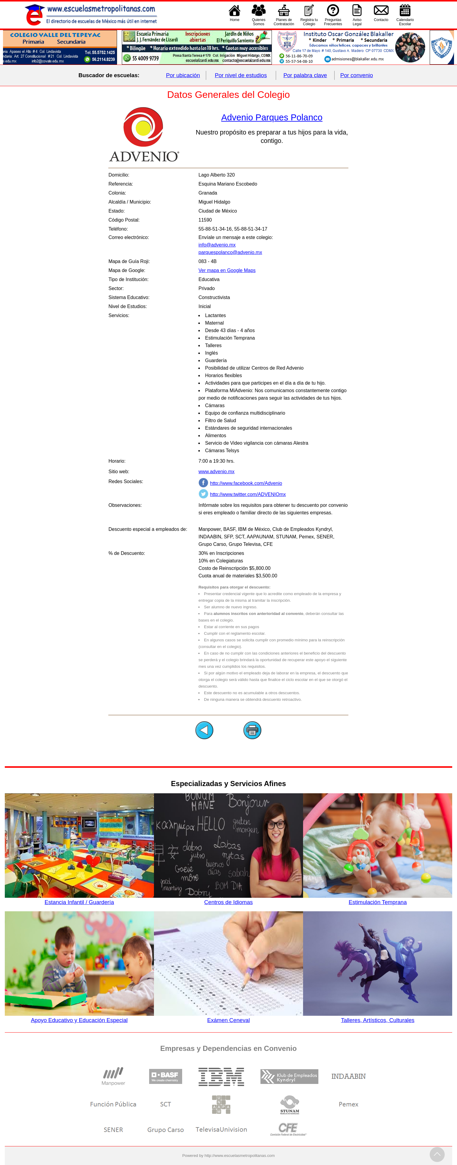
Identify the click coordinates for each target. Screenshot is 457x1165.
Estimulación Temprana (377, 899)
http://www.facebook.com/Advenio (246, 483)
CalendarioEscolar (405, 22)
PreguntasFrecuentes (333, 22)
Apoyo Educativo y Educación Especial (79, 1017)
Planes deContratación (284, 22)
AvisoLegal (357, 22)
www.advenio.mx (216, 471)
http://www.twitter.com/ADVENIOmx (248, 494)
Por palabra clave (305, 75)
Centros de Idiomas (228, 899)
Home (234, 22)
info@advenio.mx (217, 244)
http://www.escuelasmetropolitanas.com (239, 1155)
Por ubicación (183, 75)
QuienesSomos (259, 22)
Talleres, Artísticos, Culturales (377, 1017)
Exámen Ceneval (228, 1017)
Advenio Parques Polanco (272, 117)
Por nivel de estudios (241, 75)
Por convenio (356, 75)
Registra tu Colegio (309, 22)
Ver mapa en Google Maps (226, 270)
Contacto (381, 22)
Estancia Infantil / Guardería (79, 899)
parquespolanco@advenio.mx (230, 252)
